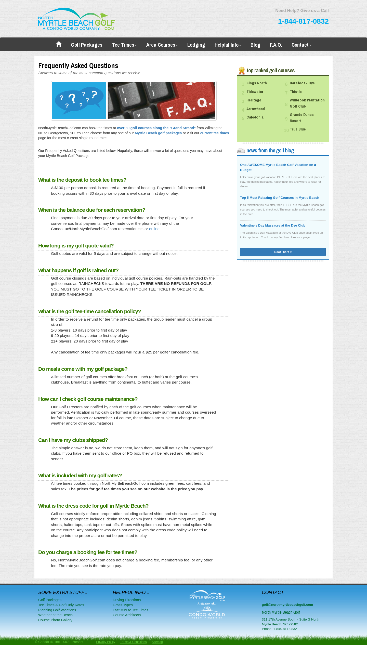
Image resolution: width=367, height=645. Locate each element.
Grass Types (123, 605)
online (154, 229)
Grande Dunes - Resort (303, 117)
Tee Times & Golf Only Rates (61, 605)
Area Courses (162, 45)
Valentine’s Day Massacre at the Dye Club (272, 225)
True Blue (298, 129)
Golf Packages (86, 45)
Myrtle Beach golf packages (158, 133)
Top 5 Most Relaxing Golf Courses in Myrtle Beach (279, 198)
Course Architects (127, 615)
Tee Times (124, 45)
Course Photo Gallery (55, 620)
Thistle (296, 91)
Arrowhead (255, 108)
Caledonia (255, 117)
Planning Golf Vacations (57, 610)
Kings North (256, 83)
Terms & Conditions (133, 642)
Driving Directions (127, 600)
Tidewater (255, 91)
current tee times (214, 133)
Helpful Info (228, 45)
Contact (301, 45)
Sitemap (157, 642)
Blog (255, 45)
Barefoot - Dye (302, 83)
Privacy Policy (105, 642)
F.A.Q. (276, 45)
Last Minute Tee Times (131, 610)
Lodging (196, 45)
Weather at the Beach (55, 615)
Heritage (253, 100)
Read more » (283, 252)
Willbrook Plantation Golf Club (307, 103)
